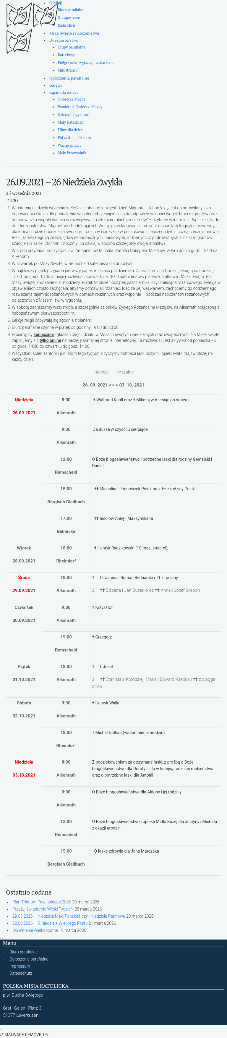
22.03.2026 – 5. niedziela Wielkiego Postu (49, 923)
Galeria (56, 85)
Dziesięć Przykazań (73, 114)
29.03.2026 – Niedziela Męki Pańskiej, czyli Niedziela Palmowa (68, 916)
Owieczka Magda (71, 99)
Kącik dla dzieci (63, 92)
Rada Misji (66, 25)
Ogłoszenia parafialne (69, 78)
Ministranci (67, 70)
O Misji (55, 3)
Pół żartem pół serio (74, 137)
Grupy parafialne (71, 47)
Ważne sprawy (69, 145)
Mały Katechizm (71, 122)
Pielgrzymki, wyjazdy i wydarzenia (86, 62)
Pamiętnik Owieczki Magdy (80, 106)
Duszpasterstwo (64, 40)
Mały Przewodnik (72, 153)
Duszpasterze (69, 17)
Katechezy (66, 54)
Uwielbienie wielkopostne (35, 930)
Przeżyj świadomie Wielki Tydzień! (43, 909)
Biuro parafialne (71, 9)
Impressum (19, 966)
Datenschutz (20, 973)
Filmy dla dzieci (71, 129)
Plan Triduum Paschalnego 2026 (41, 902)
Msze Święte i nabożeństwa (74, 33)
